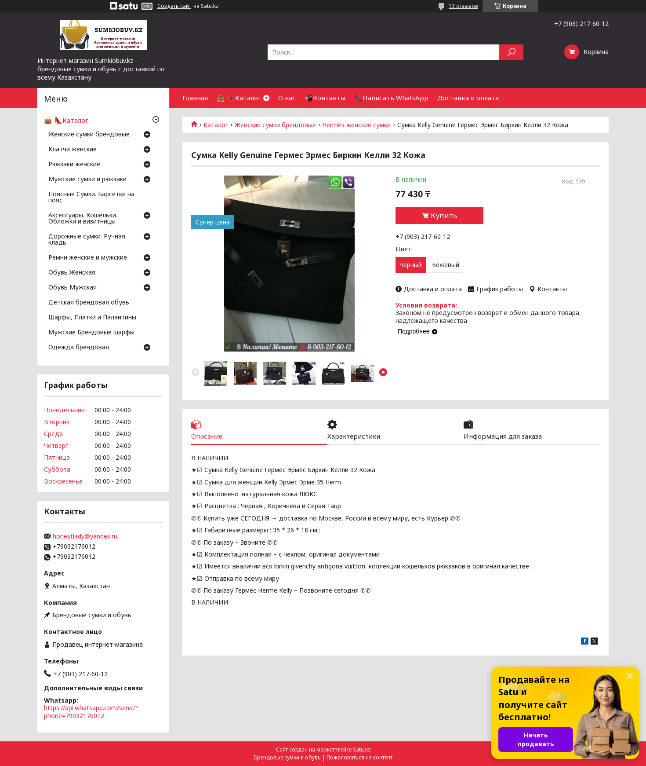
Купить (444, 215)
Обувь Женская (71, 272)
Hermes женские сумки (356, 125)
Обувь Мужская (72, 287)
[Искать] (511, 52)
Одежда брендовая (78, 347)
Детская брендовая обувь (88, 302)
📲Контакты (325, 97)
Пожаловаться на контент (359, 757)
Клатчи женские (72, 149)
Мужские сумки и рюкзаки (87, 179)
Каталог (215, 125)
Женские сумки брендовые (275, 125)
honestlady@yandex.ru (85, 536)
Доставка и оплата (468, 97)
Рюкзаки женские (74, 164)
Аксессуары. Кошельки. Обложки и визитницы (82, 218)
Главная (195, 97)
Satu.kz (361, 749)
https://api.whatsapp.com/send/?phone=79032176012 (91, 712)
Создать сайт (174, 6)
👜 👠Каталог (239, 97)
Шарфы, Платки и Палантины (92, 317)
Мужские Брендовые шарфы (91, 332)
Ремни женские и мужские (87, 257)
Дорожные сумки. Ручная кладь (86, 239)
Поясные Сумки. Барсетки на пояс (91, 197)
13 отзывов (463, 6)
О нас (287, 97)
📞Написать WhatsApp (391, 97)
